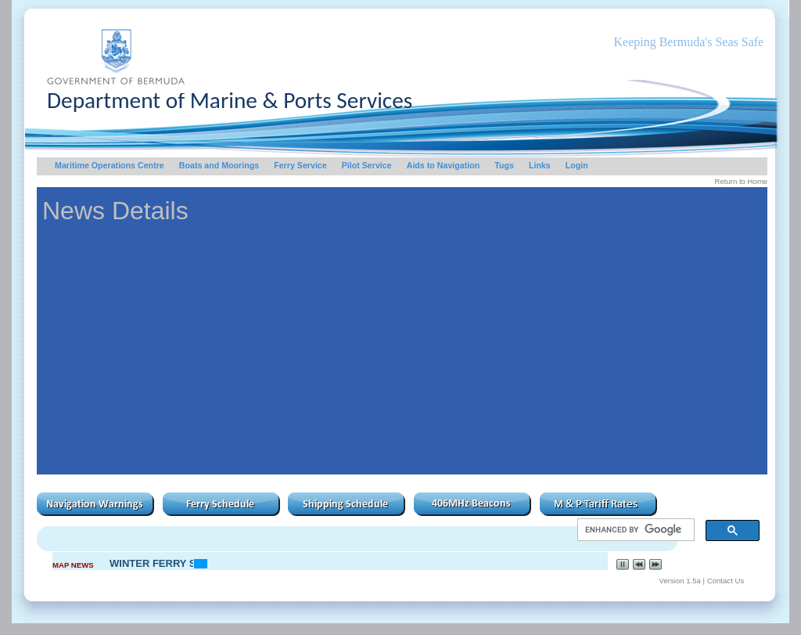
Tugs (504, 165)
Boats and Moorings (219, 165)
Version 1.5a (680, 580)
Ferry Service (300, 165)
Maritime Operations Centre (109, 165)
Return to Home (740, 181)
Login (577, 165)
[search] (634, 530)
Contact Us (725, 580)
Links (540, 165)
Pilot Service (367, 165)
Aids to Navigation (443, 165)
